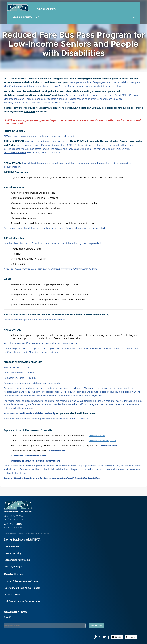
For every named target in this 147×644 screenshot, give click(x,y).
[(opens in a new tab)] (35, 460)
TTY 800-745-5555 (14, 528)
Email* (7, 617)
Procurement (12, 546)
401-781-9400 (13, 524)
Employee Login (13, 566)
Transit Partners (13, 594)
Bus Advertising (13, 553)
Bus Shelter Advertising (17, 560)
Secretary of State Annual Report (22, 588)
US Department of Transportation (23, 601)
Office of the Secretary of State (21, 581)
